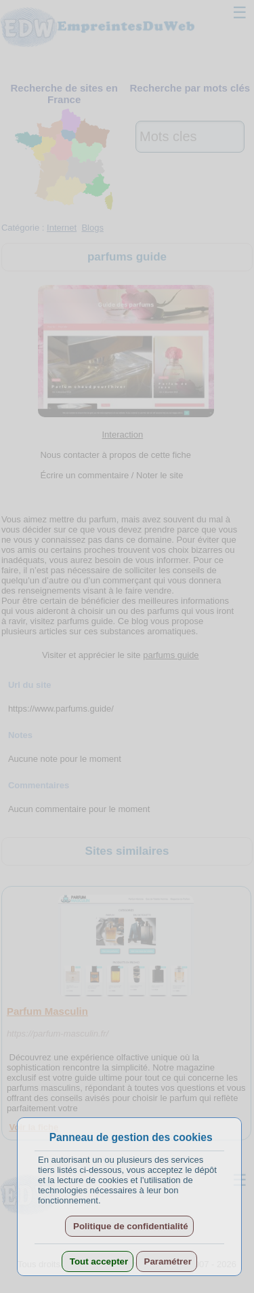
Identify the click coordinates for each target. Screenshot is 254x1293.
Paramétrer (167, 1261)
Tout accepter (97, 1261)
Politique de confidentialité (129, 1226)
